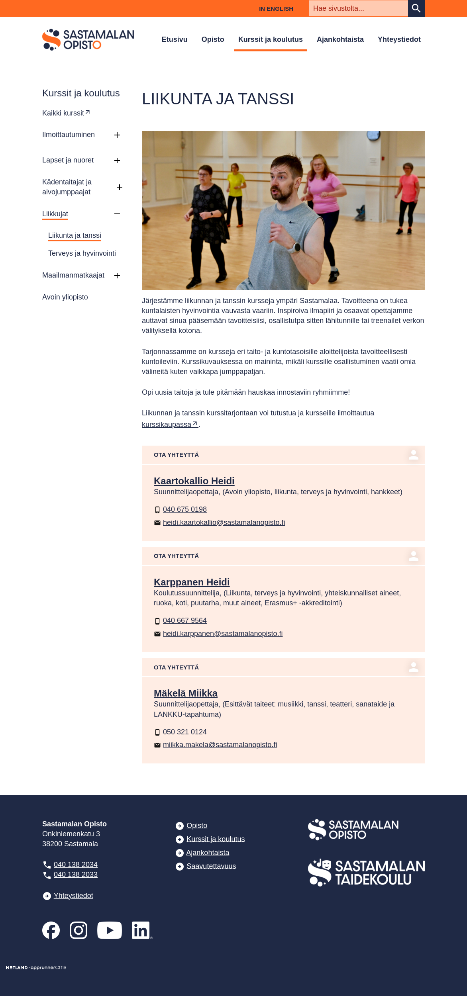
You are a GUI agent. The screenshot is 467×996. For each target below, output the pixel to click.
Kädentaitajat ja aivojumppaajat (67, 187)
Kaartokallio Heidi (194, 480)
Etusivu (175, 39)
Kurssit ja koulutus (270, 39)
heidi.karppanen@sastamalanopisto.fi (218, 634)
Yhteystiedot (399, 39)
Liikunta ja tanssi (74, 235)
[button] (117, 135)
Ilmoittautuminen (68, 135)
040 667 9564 (180, 620)
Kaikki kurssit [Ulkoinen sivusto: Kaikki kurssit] (63, 113)
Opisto (213, 39)
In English (276, 8)
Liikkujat (55, 214)
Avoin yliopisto (65, 297)
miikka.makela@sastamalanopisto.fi (215, 745)
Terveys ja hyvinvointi (82, 253)
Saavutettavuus (211, 866)
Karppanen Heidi (192, 582)
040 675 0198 (180, 509)
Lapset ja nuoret (68, 160)
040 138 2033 (76, 875)
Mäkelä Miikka (186, 693)
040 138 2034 (76, 865)
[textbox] (358, 8)
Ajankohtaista (340, 39)
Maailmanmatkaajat (73, 275)
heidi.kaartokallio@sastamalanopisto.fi (219, 522)
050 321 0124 (180, 732)
